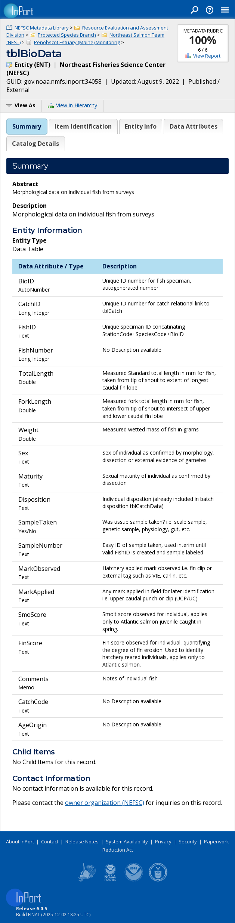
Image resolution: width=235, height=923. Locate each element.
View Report (206, 55)
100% (202, 40)
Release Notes (82, 841)
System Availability (127, 841)
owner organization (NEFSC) (104, 803)
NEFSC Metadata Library (42, 27)
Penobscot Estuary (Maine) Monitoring (77, 42)
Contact (49, 841)
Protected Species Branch (67, 34)
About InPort (20, 841)
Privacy (163, 841)
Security (188, 841)
